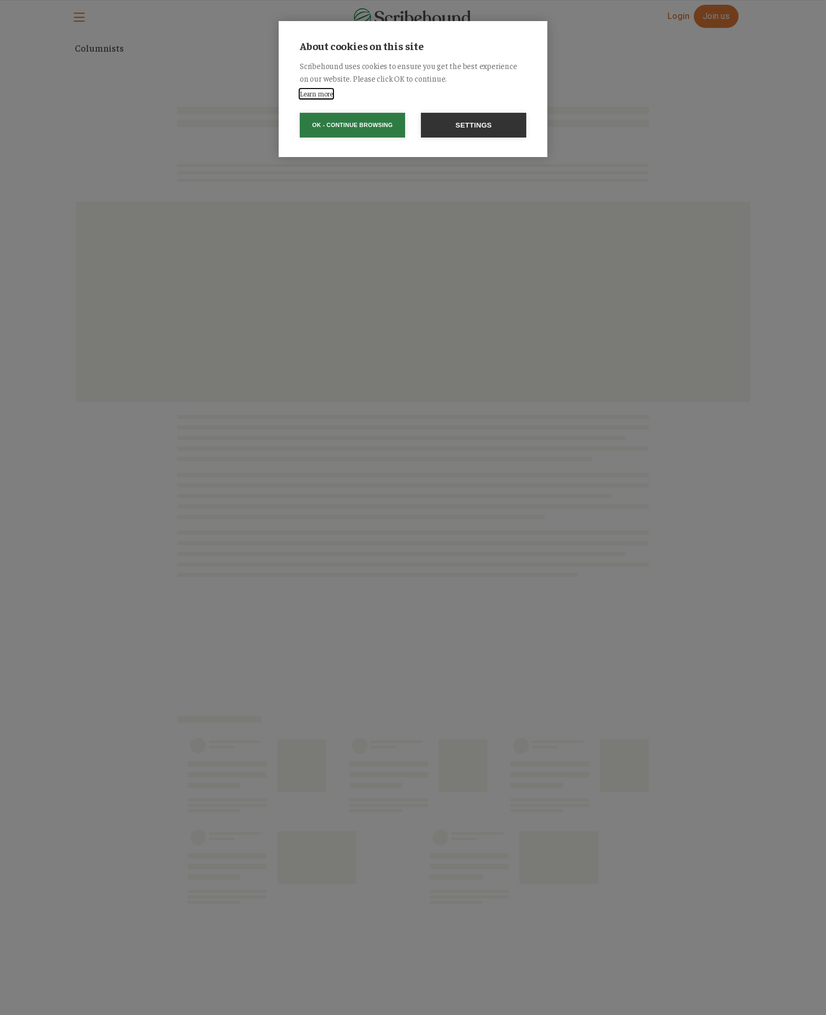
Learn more (316, 93)
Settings (473, 125)
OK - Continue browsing (352, 125)
